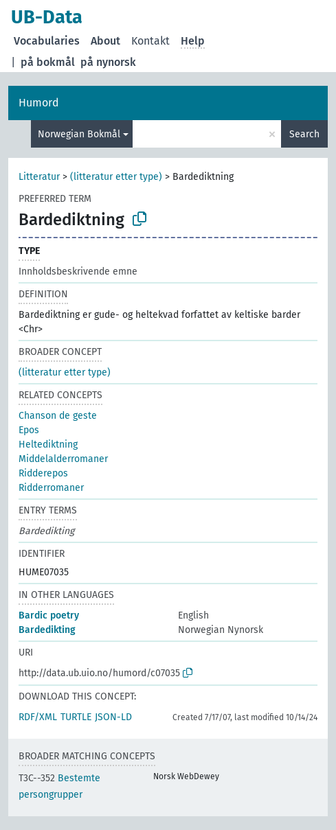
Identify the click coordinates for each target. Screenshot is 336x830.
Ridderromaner (51, 488)
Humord (39, 102)
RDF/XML (38, 717)
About (105, 40)
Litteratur (39, 177)
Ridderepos (43, 473)
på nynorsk (108, 62)
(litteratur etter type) (116, 177)
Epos (29, 430)
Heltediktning (48, 444)
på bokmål (48, 62)
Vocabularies (47, 40)
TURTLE (75, 717)
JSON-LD (113, 717)
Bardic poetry (49, 615)
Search (304, 134)
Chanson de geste (58, 416)
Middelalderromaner (63, 459)
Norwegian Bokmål (79, 134)
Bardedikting (47, 630)
